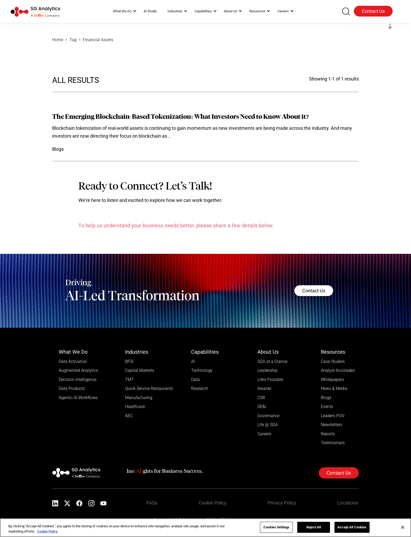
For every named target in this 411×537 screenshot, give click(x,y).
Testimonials (333, 444)
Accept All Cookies (351, 527)
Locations (348, 504)
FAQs (153, 504)
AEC (129, 416)
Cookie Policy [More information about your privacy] (47, 531)
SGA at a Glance (272, 361)
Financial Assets (98, 39)
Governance (268, 416)
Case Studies (333, 361)
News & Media (334, 388)
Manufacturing (138, 398)
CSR (261, 398)
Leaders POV (332, 416)
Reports (328, 434)
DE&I (261, 407)
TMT (129, 379)
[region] (205, 527)
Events (327, 407)
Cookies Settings (276, 527)
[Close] (402, 527)
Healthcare (135, 407)
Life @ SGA (267, 425)
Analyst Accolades (338, 370)
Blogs (326, 398)
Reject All (313, 527)
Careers (264, 434)
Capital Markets (139, 370)
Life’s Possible (270, 379)
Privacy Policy (283, 504)
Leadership (267, 370)
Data (195, 379)
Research (199, 388)
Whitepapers (332, 379)
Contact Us (373, 11)
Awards (264, 388)
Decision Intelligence (77, 379)
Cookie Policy (214, 504)
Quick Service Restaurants (149, 388)
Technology (202, 370)
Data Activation (73, 361)
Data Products (72, 388)
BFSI (129, 361)
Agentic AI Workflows (78, 398)
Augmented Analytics (78, 370)
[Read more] (205, 133)
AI (193, 361)
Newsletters (331, 425)
